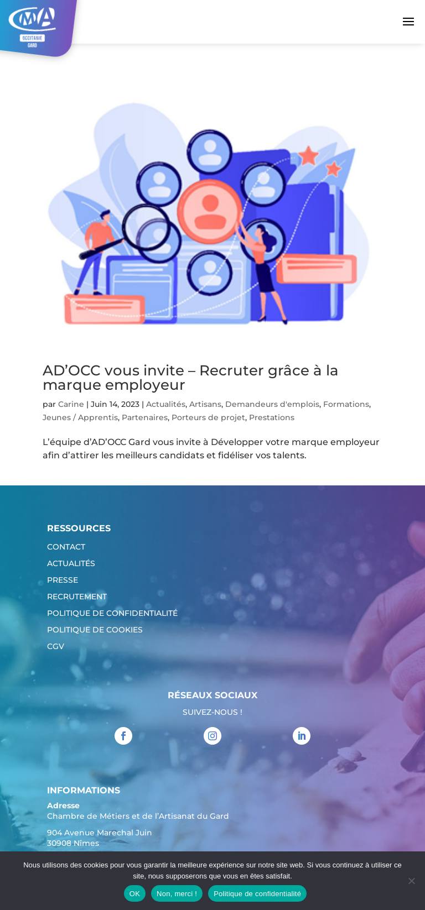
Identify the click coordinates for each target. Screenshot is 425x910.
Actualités (165, 404)
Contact (66, 547)
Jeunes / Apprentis (80, 417)
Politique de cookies (95, 630)
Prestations (271, 417)
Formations (346, 404)
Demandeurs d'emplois (272, 404)
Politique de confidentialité (112, 613)
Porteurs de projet (208, 417)
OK (134, 894)
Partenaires (145, 417)
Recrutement (77, 597)
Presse (62, 580)
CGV (55, 646)
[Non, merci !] (411, 880)
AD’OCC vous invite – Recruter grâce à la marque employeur (191, 378)
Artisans (205, 404)
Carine (71, 404)
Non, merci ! (177, 894)
